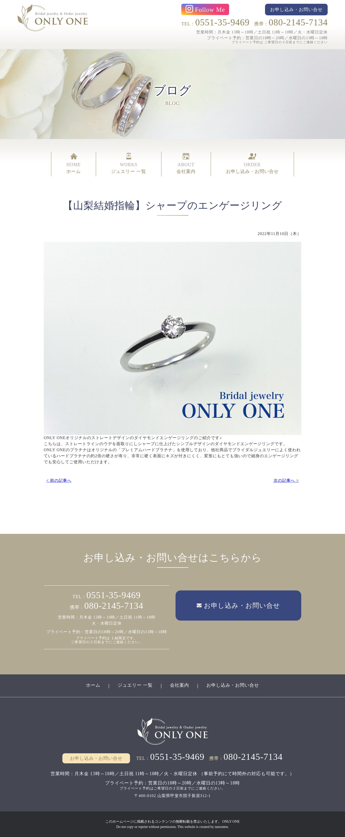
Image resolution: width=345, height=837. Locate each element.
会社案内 (179, 685)
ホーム (93, 685)
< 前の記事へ (58, 480)
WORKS (128, 164)
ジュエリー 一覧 (135, 685)
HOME (73, 164)
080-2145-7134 (298, 22)
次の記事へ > (286, 480)
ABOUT (186, 164)
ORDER (252, 164)
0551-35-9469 (222, 22)
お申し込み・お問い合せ (232, 685)
